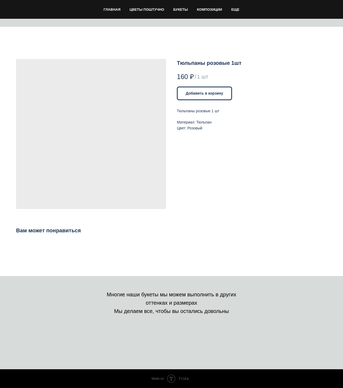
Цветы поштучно (147, 10)
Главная (111, 10)
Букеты (180, 10)
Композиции (209, 10)
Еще (235, 10)
